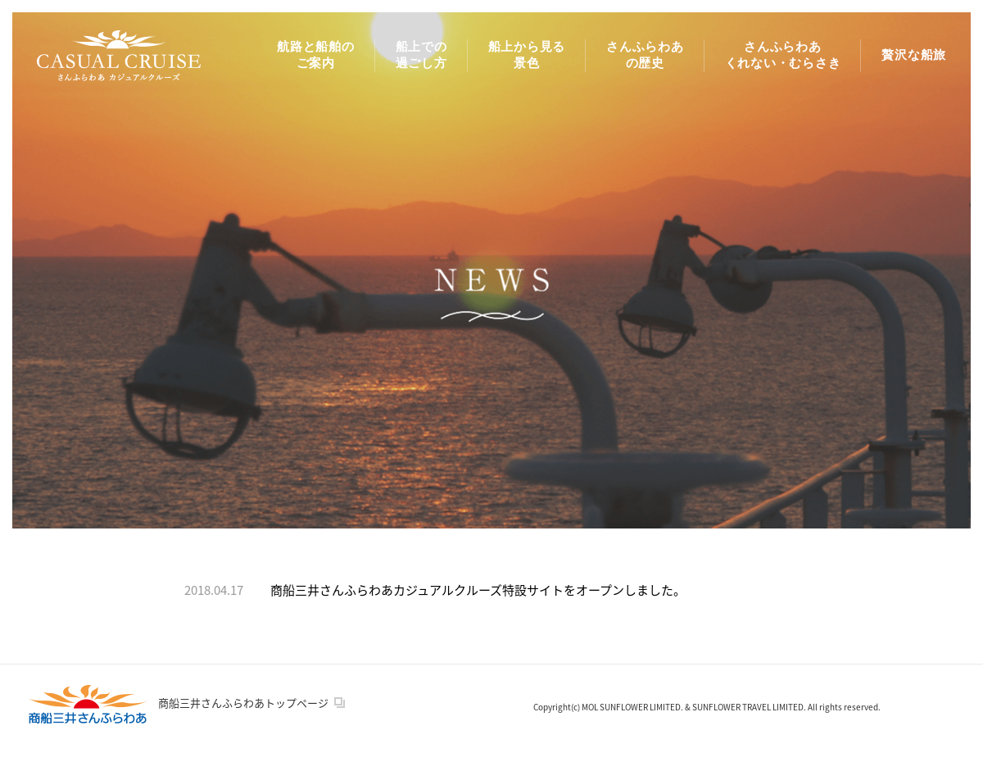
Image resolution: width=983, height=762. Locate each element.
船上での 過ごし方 (421, 55)
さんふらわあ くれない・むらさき (783, 55)
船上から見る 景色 (527, 55)
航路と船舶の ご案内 (316, 55)
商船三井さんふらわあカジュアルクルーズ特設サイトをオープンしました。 (478, 590)
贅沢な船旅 (913, 54)
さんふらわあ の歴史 (645, 55)
